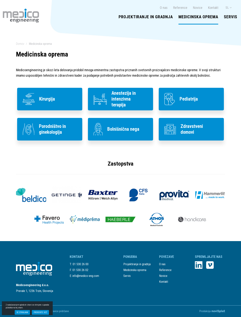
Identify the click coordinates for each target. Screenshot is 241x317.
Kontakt (213, 8)
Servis (230, 17)
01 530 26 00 (80, 264)
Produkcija (212, 311)
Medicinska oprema (198, 17)
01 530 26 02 (80, 270)
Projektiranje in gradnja (146, 17)
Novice (197, 8)
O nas (164, 8)
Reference (180, 8)
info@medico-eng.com (85, 276)
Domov (20, 44)
